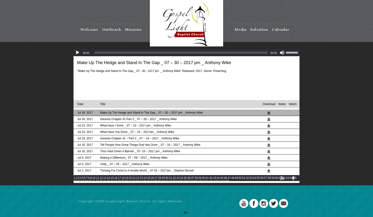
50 (240, 178)
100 (200, 181)
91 (166, 181)
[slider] (181, 52)
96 (184, 181)
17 (119, 178)
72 (97, 181)
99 (195, 181)
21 (134, 178)
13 (104, 178)
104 (221, 181)
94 (177, 181)
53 (251, 178)
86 (148, 181)
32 (174, 178)
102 (210, 181)
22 (137, 178)
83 (137, 181)
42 (210, 178)
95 (181, 181)
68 (82, 181)
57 (265, 178)
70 (89, 181)
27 (155, 178)
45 (221, 178)
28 (159, 178)
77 (115, 181)
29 (163, 178)
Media (240, 29)
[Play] (77, 52)
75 (108, 181)
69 (86, 181)
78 (119, 181)
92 (170, 181)
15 (112, 178)
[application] (186, 52)
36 (189, 178)
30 (166, 178)
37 (192, 178)
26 (152, 178)
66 (75, 181)
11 (97, 178)
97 (188, 181)
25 (148, 178)
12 (101, 178)
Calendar (281, 29)
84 (140, 181)
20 (130, 178)
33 (177, 178)
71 (93, 181)
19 (126, 178)
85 (144, 181)
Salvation (259, 29)
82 (133, 181)
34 (181, 178)
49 (236, 178)
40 (203, 178)
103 (216, 181)
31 (170, 178)
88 (155, 181)
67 (78, 181)
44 (218, 178)
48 (232, 178)
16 (115, 178)
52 (247, 178)
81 (130, 181)
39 (199, 178)
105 (226, 181)
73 (101, 181)
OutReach (111, 29)
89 (159, 181)
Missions (133, 29)
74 (104, 181)
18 (123, 178)
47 (229, 178)
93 (174, 181)
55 (258, 178)
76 (111, 181)
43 (214, 178)
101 (205, 181)
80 (126, 181)
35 (185, 178)
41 (207, 178)
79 (122, 181)
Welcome (89, 29)
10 (93, 178)
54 (254, 178)
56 (262, 178)
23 (141, 178)
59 (273, 178)
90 (163, 181)
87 (152, 181)
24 (145, 178)
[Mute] (282, 52)
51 (243, 178)
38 (196, 178)
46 (225, 178)
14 (108, 178)
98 (192, 181)
